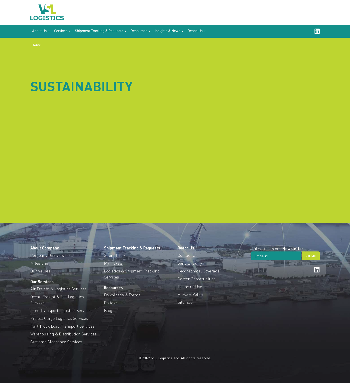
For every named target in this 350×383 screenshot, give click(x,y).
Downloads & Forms (122, 294)
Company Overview (47, 255)
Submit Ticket (116, 255)
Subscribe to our (277, 248)
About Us (39, 31)
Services (60, 31)
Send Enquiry (190, 263)
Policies (111, 302)
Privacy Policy (190, 294)
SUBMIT (311, 256)
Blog (108, 310)
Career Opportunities (196, 278)
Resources (139, 31)
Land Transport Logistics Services (61, 310)
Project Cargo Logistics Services (59, 318)
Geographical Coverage (198, 270)
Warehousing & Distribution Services (63, 333)
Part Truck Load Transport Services (62, 326)
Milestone (39, 263)
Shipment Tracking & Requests (99, 31)
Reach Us (195, 31)
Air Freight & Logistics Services (58, 288)
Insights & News (167, 31)
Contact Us (188, 255)
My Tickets (113, 263)
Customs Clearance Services (56, 341)
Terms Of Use (190, 286)
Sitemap (185, 302)
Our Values (40, 270)
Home (36, 44)
